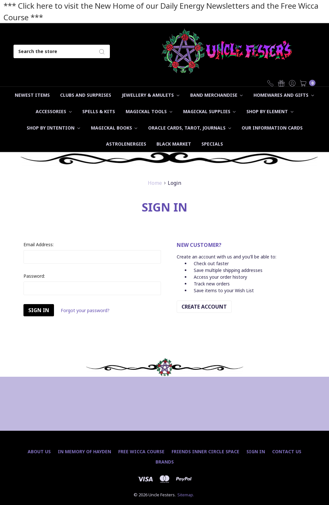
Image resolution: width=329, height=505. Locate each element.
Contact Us (286, 451)
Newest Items (32, 95)
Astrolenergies (126, 144)
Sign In (255, 451)
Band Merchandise (216, 95)
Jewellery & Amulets (150, 95)
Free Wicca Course (141, 451)
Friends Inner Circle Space (205, 451)
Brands (165, 462)
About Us (39, 451)
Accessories (54, 111)
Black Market (173, 144)
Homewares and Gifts (283, 95)
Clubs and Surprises (85, 95)
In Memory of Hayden (84, 451)
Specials (212, 144)
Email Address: (38, 244)
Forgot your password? (85, 310)
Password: (34, 276)
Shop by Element (269, 111)
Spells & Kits (98, 111)
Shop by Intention (53, 128)
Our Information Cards (272, 128)
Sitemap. (185, 495)
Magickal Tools (149, 111)
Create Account (204, 306)
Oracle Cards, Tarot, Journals (189, 128)
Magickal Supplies (209, 111)
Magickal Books (114, 128)
